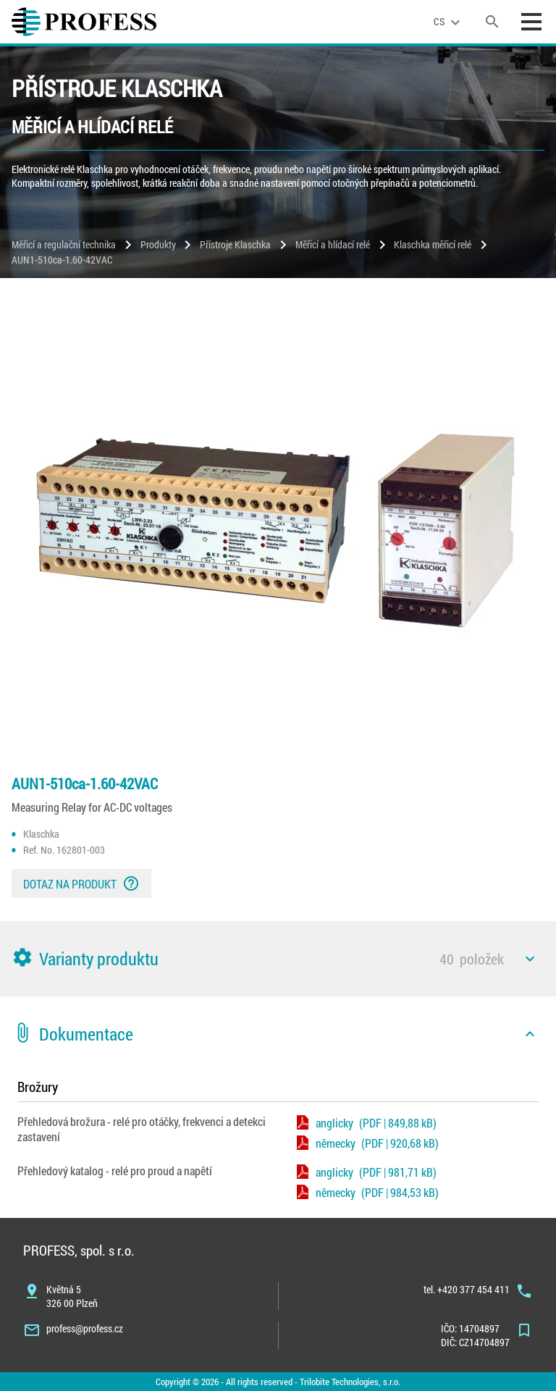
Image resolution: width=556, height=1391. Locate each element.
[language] (449, 22)
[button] (278, 959)
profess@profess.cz (84, 1328)
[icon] (529, 958)
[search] (492, 21)
